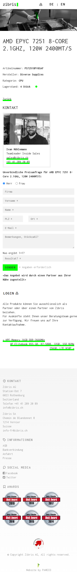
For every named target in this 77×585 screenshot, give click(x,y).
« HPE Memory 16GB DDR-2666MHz (24, 339)
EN (63, 4)
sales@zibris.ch (17, 157)
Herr (7, 183)
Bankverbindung (13, 449)
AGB (5, 445)
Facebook (10, 473)
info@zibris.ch (13, 407)
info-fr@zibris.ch (15, 430)
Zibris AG (10, 4)
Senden (10, 267)
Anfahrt (8, 453)
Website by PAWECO (38, 570)
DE (52, 4)
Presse (7, 458)
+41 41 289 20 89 (18, 161)
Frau (20, 183)
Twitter (9, 477)
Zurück (7, 98)
